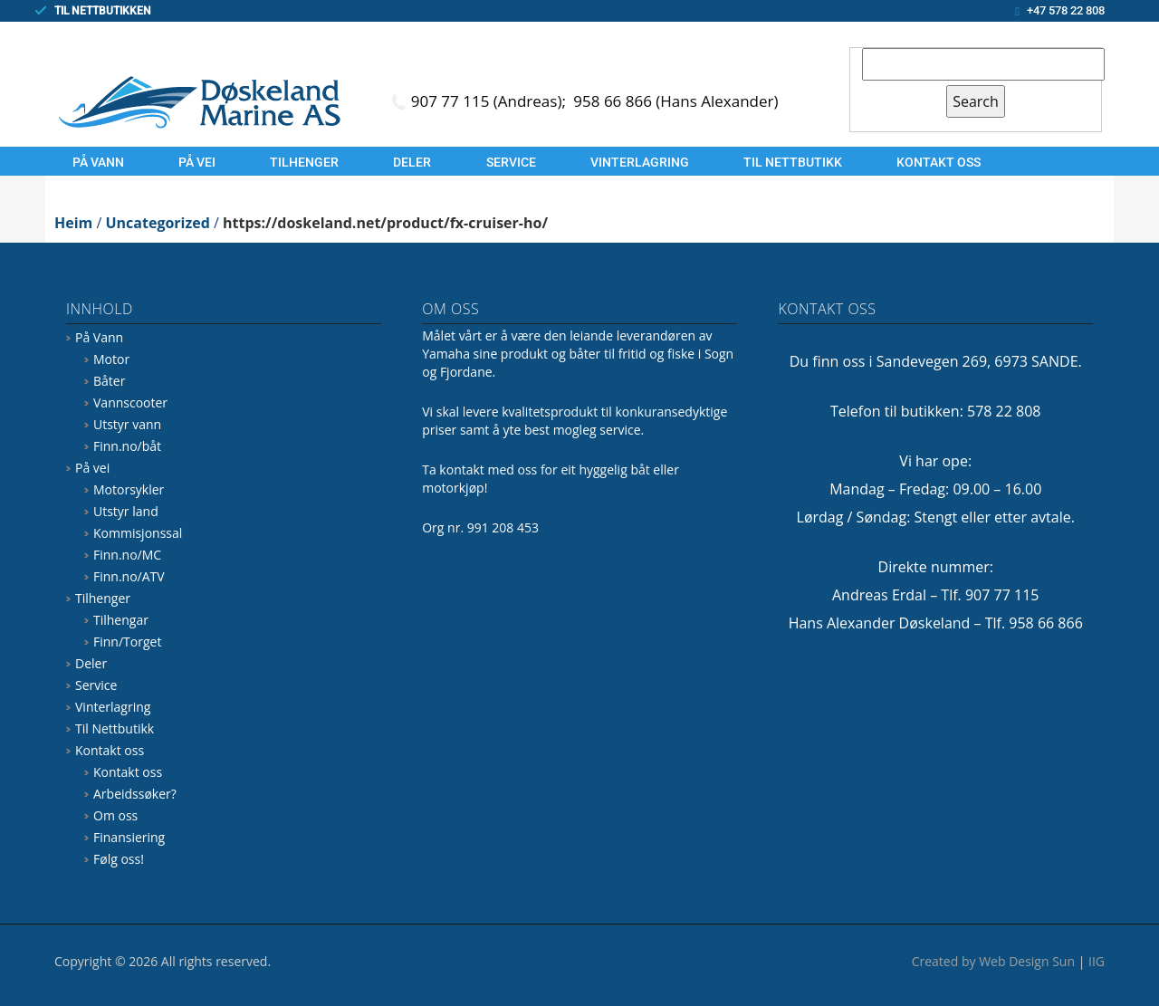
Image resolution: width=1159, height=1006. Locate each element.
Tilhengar (120, 619)
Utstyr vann (127, 424)
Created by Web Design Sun (993, 961)
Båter (109, 380)
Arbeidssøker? (135, 793)
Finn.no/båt (127, 446)
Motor (111, 359)
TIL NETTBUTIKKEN (102, 11)
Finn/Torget (127, 641)
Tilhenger (304, 162)
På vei (197, 162)
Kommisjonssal (137, 532)
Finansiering (129, 837)
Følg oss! (118, 858)
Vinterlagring (639, 162)
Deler (412, 162)
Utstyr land (125, 511)
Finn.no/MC (127, 554)
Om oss (115, 815)
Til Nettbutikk (792, 162)
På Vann (98, 162)
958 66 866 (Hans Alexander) (675, 101)
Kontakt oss (938, 162)
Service (511, 162)
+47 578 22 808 (1066, 10)
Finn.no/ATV (129, 576)
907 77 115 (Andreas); (490, 101)
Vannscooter (130, 402)
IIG (1096, 961)
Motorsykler (128, 489)
